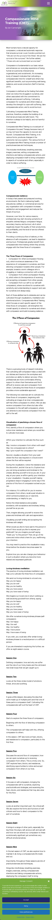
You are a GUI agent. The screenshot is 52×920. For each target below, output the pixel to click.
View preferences (26, 912)
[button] (49, 881)
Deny (26, 906)
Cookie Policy (21, 917)
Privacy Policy (30, 917)
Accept (26, 900)
